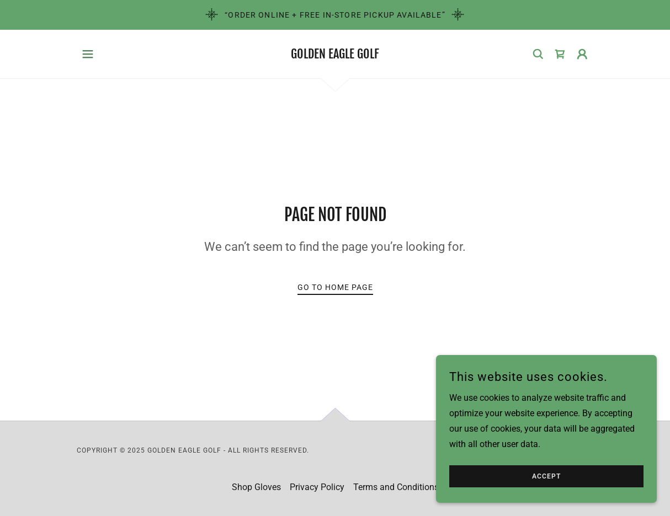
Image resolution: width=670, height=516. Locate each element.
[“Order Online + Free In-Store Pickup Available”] (335, 15)
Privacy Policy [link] (317, 487)
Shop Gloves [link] (256, 487)
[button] (88, 54)
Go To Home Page (335, 287)
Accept (546, 476)
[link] (335, 55)
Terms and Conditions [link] (396, 487)
